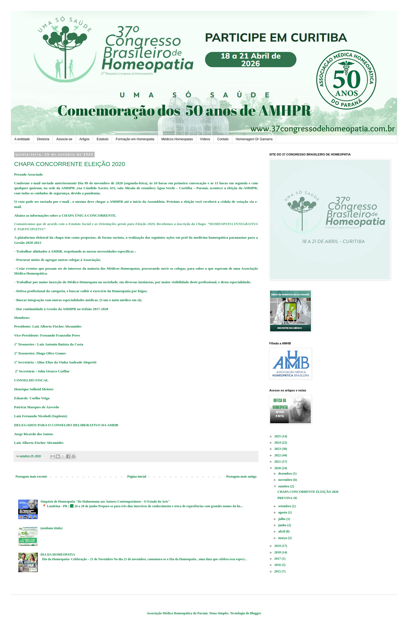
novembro (285, 480)
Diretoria (43, 139)
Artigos (84, 139)
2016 (278, 565)
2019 (278, 546)
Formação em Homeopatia (135, 139)
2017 (278, 558)
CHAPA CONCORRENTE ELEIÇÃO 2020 (307, 492)
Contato (223, 139)
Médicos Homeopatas (177, 139)
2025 (278, 436)
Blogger (255, 613)
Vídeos (205, 139)
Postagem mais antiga (241, 476)
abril (282, 531)
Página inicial (136, 476)
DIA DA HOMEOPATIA (58, 554)
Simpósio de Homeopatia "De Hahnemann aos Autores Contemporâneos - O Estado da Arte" (105, 501)
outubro (284, 486)
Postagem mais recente (31, 476)
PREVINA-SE (287, 498)
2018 (278, 552)
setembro (285, 506)
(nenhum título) (51, 528)
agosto (283, 512)
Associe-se (64, 139)
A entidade (22, 139)
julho (282, 519)
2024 (278, 442)
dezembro (285, 473)
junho (282, 525)
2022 (278, 455)
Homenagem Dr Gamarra (254, 139)
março (283, 538)
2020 (278, 468)
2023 (278, 449)
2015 (278, 571)
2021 (278, 461)
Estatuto (103, 139)
